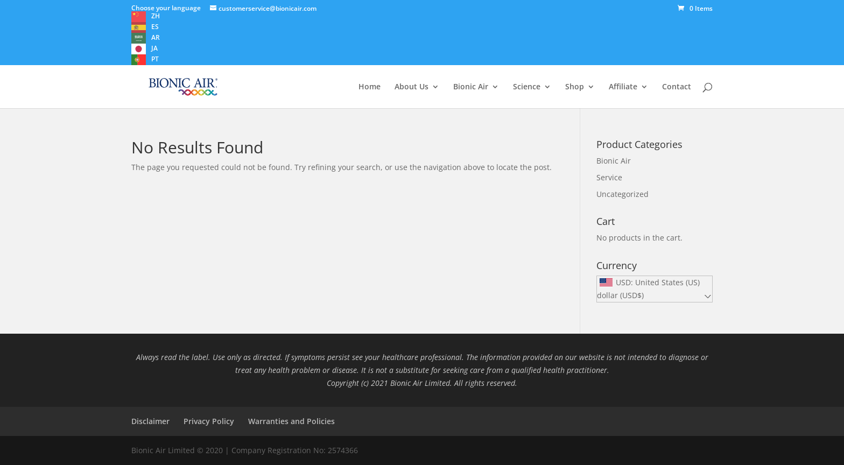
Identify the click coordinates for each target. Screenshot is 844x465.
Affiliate (623, 87)
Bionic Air (470, 87)
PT (155, 59)
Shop (574, 87)
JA (154, 48)
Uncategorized (622, 194)
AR (155, 37)
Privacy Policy (209, 421)
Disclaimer (150, 421)
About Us (411, 87)
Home (369, 87)
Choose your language (166, 7)
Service (609, 177)
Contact (676, 87)
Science (526, 87)
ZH (155, 15)
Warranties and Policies (291, 421)
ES (155, 26)
